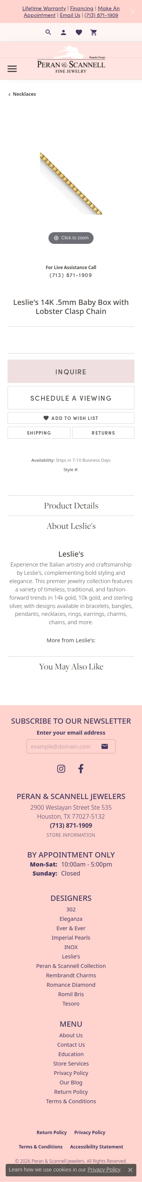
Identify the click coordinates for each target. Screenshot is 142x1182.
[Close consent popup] (130, 1170)
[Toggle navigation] (12, 69)
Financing (82, 8)
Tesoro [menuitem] (71, 1003)
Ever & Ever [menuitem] (71, 928)
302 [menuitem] (71, 909)
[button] (48, 32)
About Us (71, 1035)
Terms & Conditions (71, 1101)
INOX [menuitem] (71, 947)
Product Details (71, 505)
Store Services (71, 1063)
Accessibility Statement (96, 1147)
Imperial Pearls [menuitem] (71, 937)
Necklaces (24, 94)
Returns (103, 432)
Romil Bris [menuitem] (71, 994)
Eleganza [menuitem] (70, 918)
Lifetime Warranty (44, 8)
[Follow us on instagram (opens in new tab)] (61, 769)
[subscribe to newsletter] (105, 746)
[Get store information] (71, 835)
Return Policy (71, 1091)
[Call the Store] (71, 825)
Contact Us (71, 1044)
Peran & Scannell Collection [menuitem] (71, 965)
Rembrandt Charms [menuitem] (71, 975)
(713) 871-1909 (101, 14)
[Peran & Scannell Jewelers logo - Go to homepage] (71, 59)
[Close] (132, 11)
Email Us (70, 14)
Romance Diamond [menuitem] (71, 984)
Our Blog (70, 1082)
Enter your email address (71, 732)
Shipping (39, 432)
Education (71, 1054)
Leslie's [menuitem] (71, 956)
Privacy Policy (71, 1072)
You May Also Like (71, 666)
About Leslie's (71, 525)
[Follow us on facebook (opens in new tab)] (81, 769)
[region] (71, 184)
